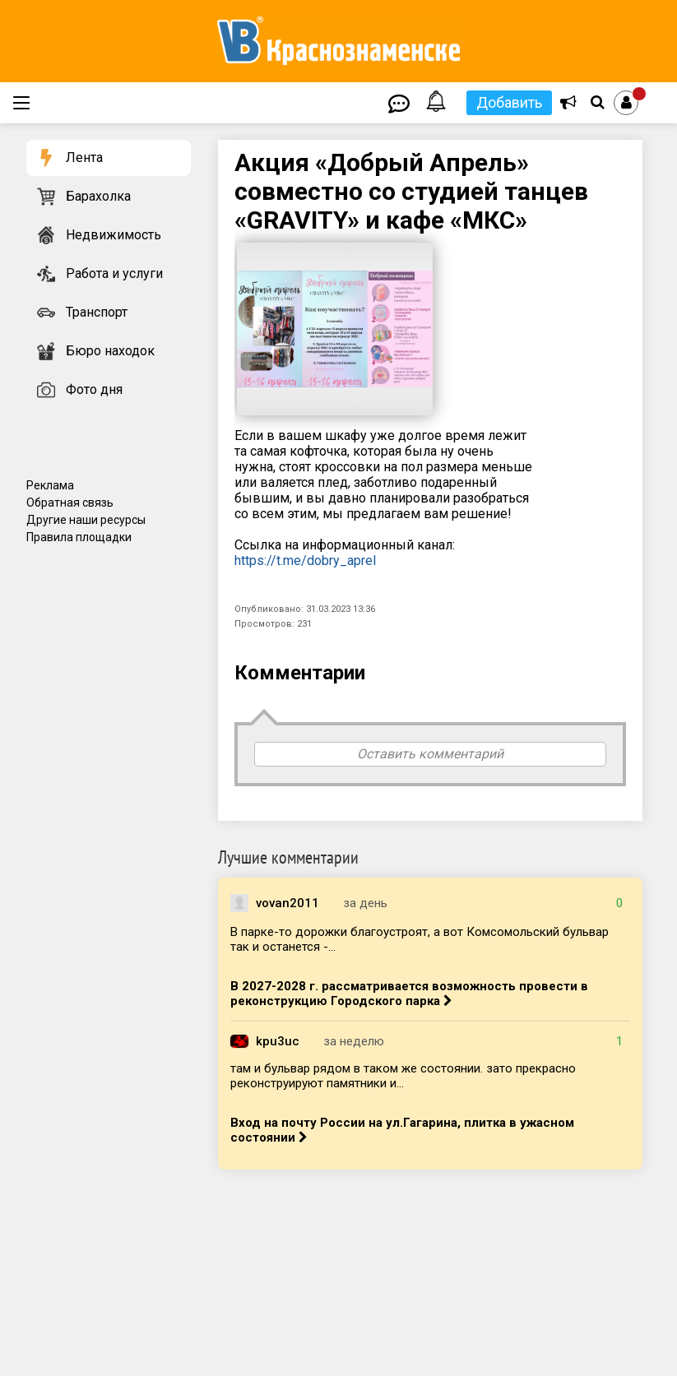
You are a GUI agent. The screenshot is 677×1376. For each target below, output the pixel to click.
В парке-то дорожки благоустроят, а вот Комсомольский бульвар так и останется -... (419, 939)
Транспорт (97, 312)
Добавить (509, 102)
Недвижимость (113, 235)
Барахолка (98, 196)
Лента (84, 157)
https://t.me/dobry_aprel (305, 560)
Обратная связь (70, 502)
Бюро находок (110, 351)
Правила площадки (79, 537)
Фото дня (94, 389)
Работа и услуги (114, 273)
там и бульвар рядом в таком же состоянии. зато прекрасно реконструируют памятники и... (403, 1076)
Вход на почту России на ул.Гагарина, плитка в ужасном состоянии (402, 1130)
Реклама (50, 485)
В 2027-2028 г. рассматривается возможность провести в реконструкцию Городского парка (409, 993)
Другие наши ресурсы (86, 519)
